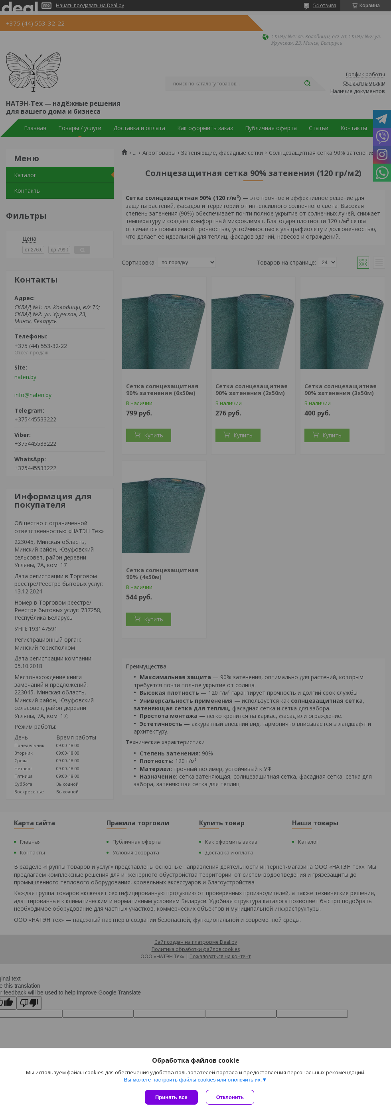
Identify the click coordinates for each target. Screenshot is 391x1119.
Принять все (171, 1097)
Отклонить (230, 1097)
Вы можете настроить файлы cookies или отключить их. (193, 1080)
